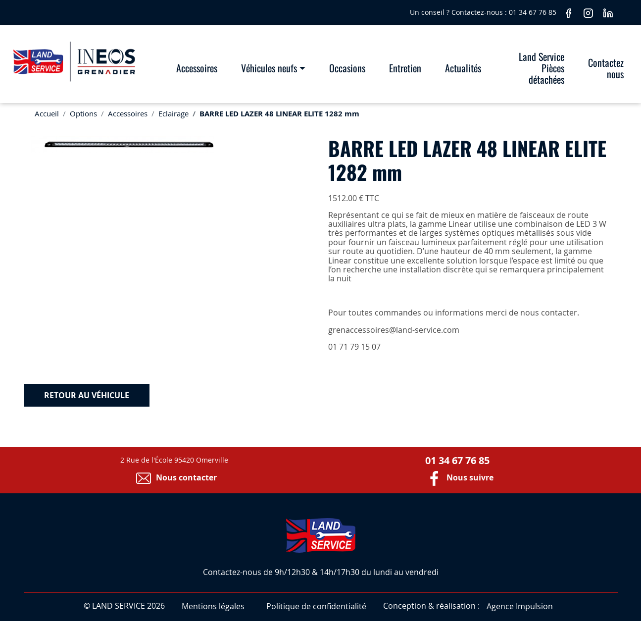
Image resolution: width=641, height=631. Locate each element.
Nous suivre (457, 477)
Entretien (405, 67)
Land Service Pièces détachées (541, 68)
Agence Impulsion (520, 606)
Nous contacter (174, 477)
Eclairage (173, 113)
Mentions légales (213, 606)
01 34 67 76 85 (533, 12)
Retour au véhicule (86, 395)
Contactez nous (606, 68)
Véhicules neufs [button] (269, 67)
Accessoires (196, 67)
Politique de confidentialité (316, 606)
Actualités (463, 67)
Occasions (347, 67)
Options (83, 113)
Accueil (47, 113)
